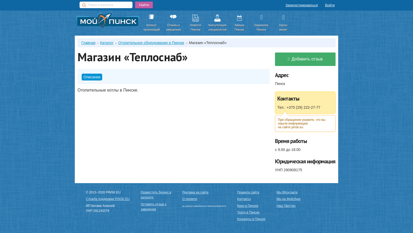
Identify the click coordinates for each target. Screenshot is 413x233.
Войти (330, 5)
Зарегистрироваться (302, 5)
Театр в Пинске (248, 212)
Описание (91, 77)
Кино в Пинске (247, 206)
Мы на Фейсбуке (289, 199)
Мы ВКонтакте (287, 192)
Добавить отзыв (305, 59)
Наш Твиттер (286, 206)
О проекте (189, 199)
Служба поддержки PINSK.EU (108, 199)
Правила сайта (248, 192)
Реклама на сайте (195, 192)
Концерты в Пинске (251, 219)
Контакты (244, 199)
